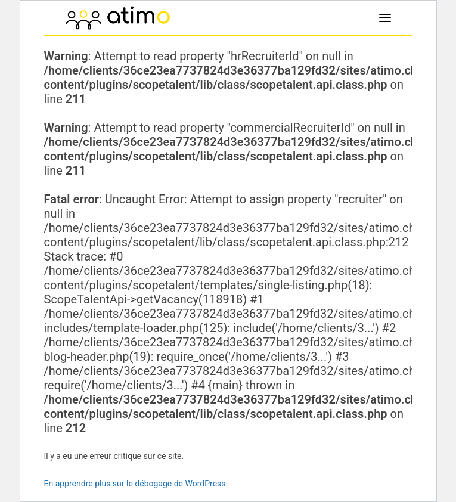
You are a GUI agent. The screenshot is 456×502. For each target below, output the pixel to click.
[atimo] (118, 18)
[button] (385, 18)
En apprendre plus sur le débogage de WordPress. (136, 483)
